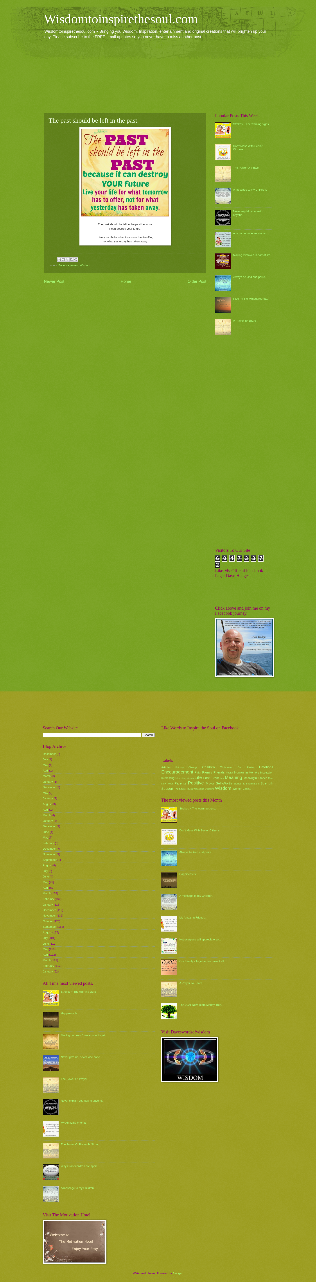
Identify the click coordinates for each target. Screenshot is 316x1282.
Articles (166, 767)
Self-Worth (224, 783)
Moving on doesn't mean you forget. (83, 1035)
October (48, 921)
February (48, 843)
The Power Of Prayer (246, 167)
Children (208, 767)
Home (126, 281)
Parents (180, 783)
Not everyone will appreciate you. (200, 939)
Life (198, 777)
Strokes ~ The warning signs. (251, 124)
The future (180, 789)
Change (193, 767)
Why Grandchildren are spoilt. (79, 1166)
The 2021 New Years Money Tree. (200, 1004)
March (47, 776)
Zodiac (247, 789)
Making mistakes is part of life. (252, 255)
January (48, 781)
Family (207, 772)
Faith (198, 772)
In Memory (252, 772)
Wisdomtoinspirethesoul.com (121, 19)
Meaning (233, 777)
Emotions (266, 767)
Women (237, 788)
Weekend (199, 789)
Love (215, 778)
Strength (266, 783)
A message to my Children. (250, 189)
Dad (239, 767)
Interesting (167, 778)
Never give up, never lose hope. (81, 1057)
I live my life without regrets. (250, 298)
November (49, 854)
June (46, 832)
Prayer (210, 783)
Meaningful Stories (255, 778)
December (49, 754)
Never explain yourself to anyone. (82, 1100)
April (45, 770)
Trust (189, 788)
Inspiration (266, 772)
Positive (196, 782)
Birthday (180, 767)
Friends (219, 772)
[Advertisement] (158, 76)
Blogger (177, 1273)
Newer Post (54, 281)
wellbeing (209, 789)
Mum (270, 778)
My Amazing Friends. (74, 1122)
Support (167, 788)
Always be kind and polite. (249, 277)
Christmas (226, 767)
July (45, 759)
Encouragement (68, 265)
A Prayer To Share (244, 320)
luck (222, 778)
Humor (239, 772)
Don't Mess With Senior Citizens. (199, 830)
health (229, 772)
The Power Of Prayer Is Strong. (80, 1144)
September (50, 859)
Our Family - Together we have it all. (201, 961)
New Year (167, 783)
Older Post (197, 281)
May (45, 765)
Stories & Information (246, 783)
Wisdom (85, 265)
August (47, 804)
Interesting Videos (185, 778)
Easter (250, 767)
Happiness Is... (70, 1013)
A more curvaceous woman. (250, 233)
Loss (206, 778)
